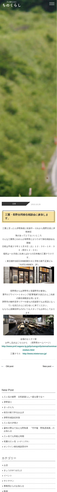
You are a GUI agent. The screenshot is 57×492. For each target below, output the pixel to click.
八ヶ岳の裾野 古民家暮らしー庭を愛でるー (24, 397)
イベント (8, 476)
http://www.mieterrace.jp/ (35, 354)
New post (47, 366)
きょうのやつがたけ (13, 470)
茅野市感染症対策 (12, 418)
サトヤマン (9, 481)
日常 (14, 204)
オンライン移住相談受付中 (16, 447)
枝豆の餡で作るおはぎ (14, 412)
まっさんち (9, 407)
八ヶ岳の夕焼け (11, 423)
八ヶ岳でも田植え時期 (14, 436)
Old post (9, 366)
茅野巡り (8, 402)
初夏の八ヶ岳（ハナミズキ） (17, 441)
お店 (6, 465)
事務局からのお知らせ (14, 486)
